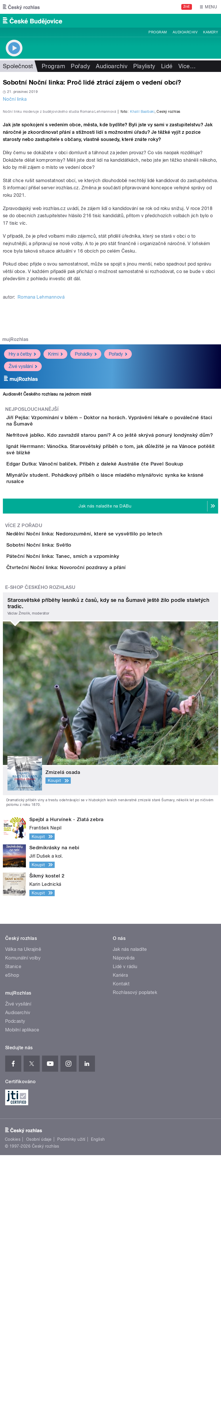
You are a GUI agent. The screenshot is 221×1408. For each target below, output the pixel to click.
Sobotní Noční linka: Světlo (61, 748)
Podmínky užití (71, 1392)
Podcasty (15, 1274)
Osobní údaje (39, 1392)
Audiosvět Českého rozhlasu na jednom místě (47, 518)
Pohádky (86, 478)
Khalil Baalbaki (142, 236)
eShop (12, 1228)
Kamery (210, 32)
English (98, 1392)
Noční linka (14, 99)
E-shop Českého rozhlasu (40, 840)
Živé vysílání (23, 490)
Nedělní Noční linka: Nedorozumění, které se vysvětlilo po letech (107, 721)
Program (157, 32)
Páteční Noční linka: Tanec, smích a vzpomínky (85, 776)
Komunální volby (23, 1211)
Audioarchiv (185, 32)
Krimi (55, 478)
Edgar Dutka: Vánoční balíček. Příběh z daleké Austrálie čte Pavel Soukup (117, 624)
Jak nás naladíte (130, 1202)
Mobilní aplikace (22, 1282)
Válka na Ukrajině (23, 1202)
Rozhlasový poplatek (135, 1245)
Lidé (167, 66)
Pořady (80, 66)
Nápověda (124, 1211)
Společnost (18, 66)
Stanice (13, 1219)
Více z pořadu (23, 713)
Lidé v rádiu (125, 1219)
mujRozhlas (15, 463)
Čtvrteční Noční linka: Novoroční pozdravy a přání (89, 804)
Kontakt (121, 1236)
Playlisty (144, 66)
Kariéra (120, 1228)
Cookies (12, 1392)
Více (187, 66)
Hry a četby (22, 478)
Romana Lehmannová (41, 421)
